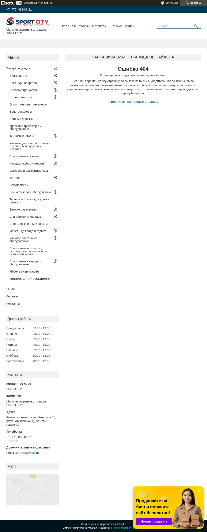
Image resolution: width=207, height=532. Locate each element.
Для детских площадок (25, 216)
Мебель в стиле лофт (24, 271)
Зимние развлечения (24, 209)
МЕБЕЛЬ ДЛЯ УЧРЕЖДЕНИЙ (30, 278)
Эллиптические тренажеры (28, 104)
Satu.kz (121, 524)
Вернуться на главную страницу (134, 101)
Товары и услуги (92, 26)
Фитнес (14, 178)
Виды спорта (18, 75)
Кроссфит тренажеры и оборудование (26, 127)
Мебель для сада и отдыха (28, 231)
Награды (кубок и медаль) (27, 163)
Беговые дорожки (21, 118)
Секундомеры (19, 185)
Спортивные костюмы (24, 156)
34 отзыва (172, 2)
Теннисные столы (22, 136)
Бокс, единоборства (23, 83)
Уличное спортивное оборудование (24, 239)
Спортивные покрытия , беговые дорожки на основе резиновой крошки (29, 251)
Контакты (13, 303)
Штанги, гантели (21, 97)
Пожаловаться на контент (129, 528)
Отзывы (12, 296)
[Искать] (196, 26)
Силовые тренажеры (24, 90)
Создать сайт (31, 2)
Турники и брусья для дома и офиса (29, 201)
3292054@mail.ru (27, 453)
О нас (117, 26)
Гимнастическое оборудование (31, 192)
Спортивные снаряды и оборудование (26, 263)
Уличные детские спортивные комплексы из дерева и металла (30, 146)
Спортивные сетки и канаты (29, 223)
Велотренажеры (21, 111)
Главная (69, 26)
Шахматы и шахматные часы (29, 170)
